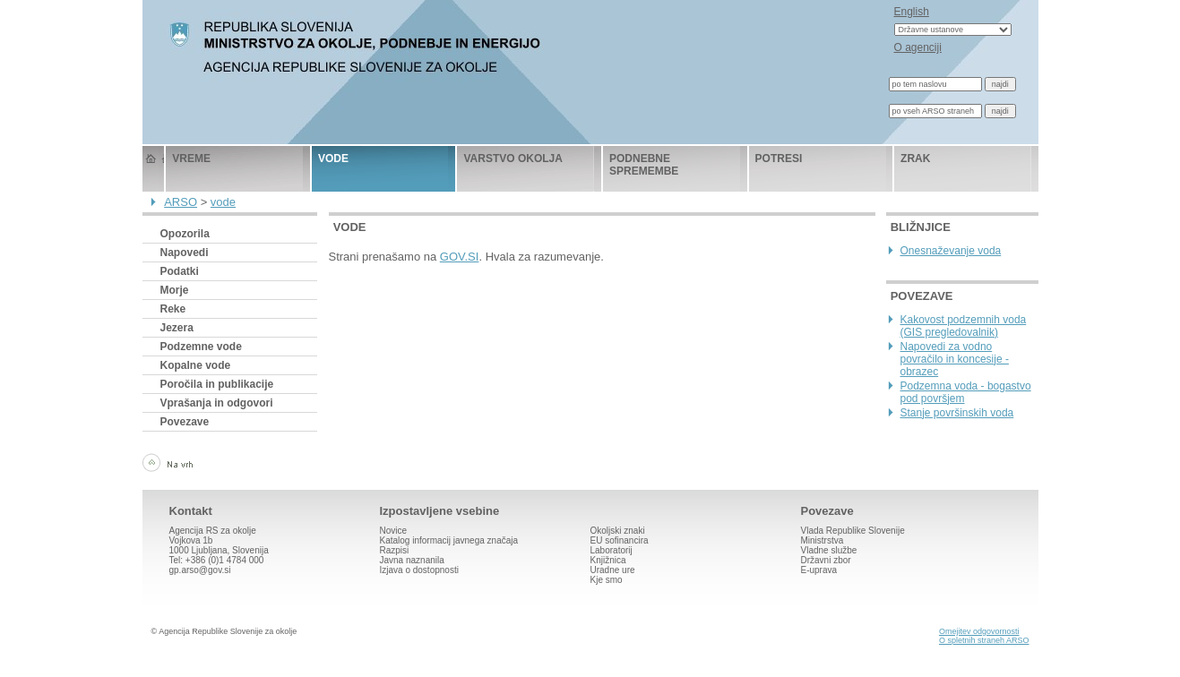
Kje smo (606, 580)
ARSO (180, 202)
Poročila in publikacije (217, 384)
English (911, 11)
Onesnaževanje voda (951, 250)
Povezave (185, 422)
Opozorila (185, 233)
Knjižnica (608, 560)
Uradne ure (612, 570)
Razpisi (394, 550)
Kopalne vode (195, 365)
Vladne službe (829, 550)
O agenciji (918, 47)
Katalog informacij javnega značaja (449, 540)
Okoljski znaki (617, 531)
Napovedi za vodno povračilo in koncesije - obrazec (954, 359)
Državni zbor (826, 560)
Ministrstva (822, 540)
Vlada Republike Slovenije (853, 531)
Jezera (177, 327)
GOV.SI (459, 256)
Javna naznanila (412, 560)
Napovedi (184, 252)
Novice (394, 531)
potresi (779, 158)
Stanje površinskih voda (957, 413)
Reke (173, 309)
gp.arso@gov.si (200, 570)
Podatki (179, 271)
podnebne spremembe (643, 164)
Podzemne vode (201, 346)
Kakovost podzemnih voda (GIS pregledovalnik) (963, 325)
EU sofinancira (619, 540)
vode (333, 158)
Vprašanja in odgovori (216, 403)
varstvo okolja (512, 158)
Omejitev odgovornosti (979, 631)
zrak (915, 158)
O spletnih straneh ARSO (984, 640)
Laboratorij (611, 550)
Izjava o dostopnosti (419, 570)
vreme (191, 158)
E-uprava (819, 570)
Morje (174, 290)
